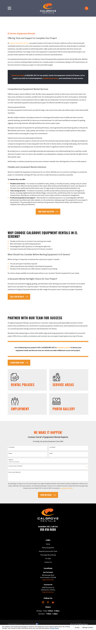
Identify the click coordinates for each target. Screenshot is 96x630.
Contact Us (48, 562)
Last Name (52, 447)
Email (51, 453)
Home (48, 544)
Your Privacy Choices (31, 624)
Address (11, 460)
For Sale (48, 558)
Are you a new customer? (16, 466)
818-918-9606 (48, 529)
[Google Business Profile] (53, 602)
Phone (10, 453)
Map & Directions (48, 580)
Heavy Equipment (48, 548)
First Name (12, 447)
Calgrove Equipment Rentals (19, 43)
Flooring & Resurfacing (48, 555)
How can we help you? (15, 472)
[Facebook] (48, 602)
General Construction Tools (48, 551)
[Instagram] (43, 602)
